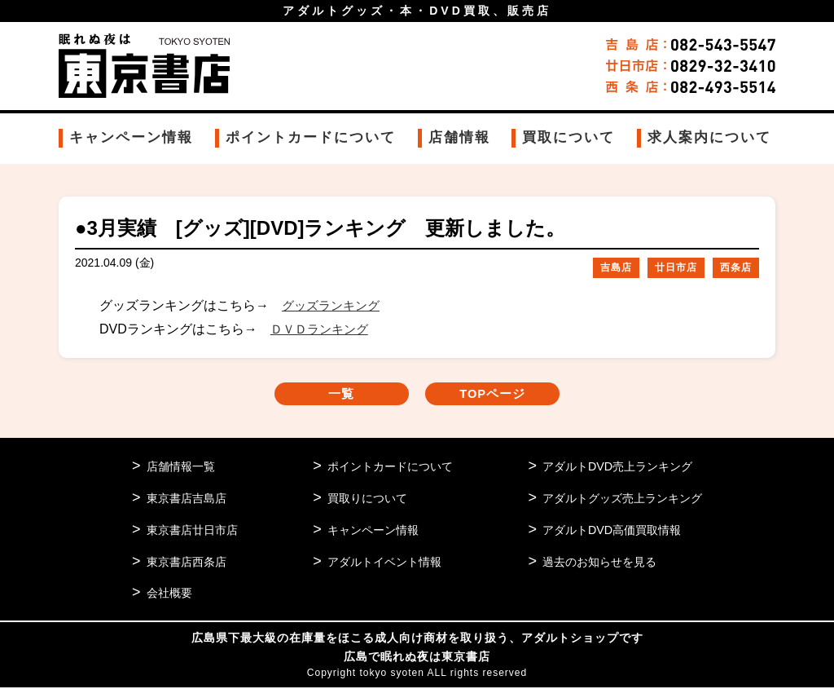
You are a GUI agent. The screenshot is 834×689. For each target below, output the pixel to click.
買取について (568, 137)
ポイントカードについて (311, 137)
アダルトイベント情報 (381, 563)
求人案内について (709, 137)
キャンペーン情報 (131, 137)
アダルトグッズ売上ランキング (616, 499)
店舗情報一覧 (183, 468)
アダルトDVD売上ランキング (611, 468)
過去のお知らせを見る (592, 563)
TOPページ (507, 395)
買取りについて (363, 499)
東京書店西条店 (189, 563)
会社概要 (171, 595)
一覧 (327, 395)
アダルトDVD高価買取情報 (605, 531)
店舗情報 (459, 137)
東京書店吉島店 (189, 499)
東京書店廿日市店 (195, 531)
